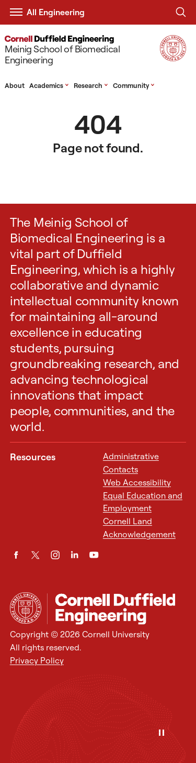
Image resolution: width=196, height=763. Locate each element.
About (15, 85)
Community (134, 85)
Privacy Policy (37, 660)
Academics (49, 85)
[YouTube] (94, 555)
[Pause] (161, 733)
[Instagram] (55, 555)
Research (91, 85)
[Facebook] (16, 555)
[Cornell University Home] (25, 608)
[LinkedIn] (74, 555)
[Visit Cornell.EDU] (173, 58)
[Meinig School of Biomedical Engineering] (80, 51)
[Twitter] (35, 555)
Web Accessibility (137, 482)
